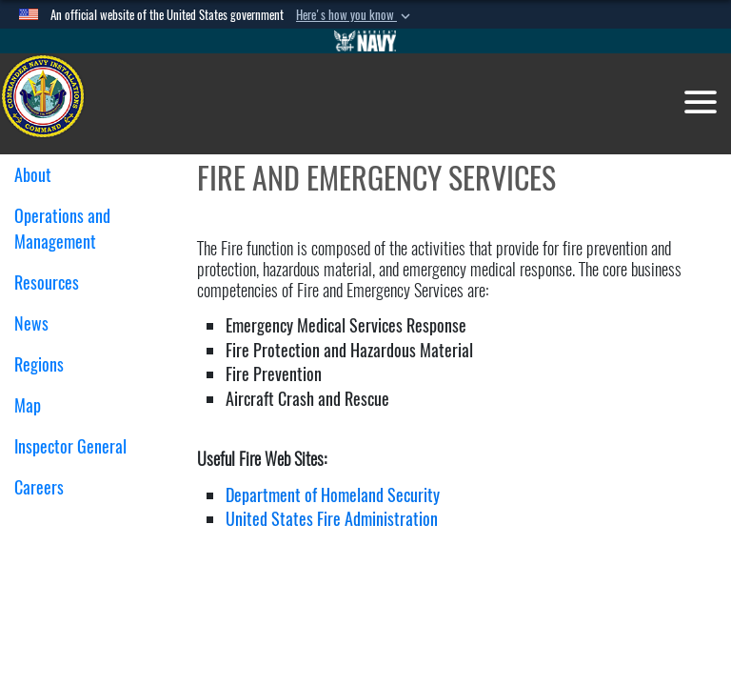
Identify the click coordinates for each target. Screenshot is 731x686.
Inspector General (70, 446)
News (31, 323)
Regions (46, 364)
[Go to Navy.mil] (365, 41)
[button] (355, 15)
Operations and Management (62, 228)
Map (27, 405)
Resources (53, 282)
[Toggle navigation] (700, 102)
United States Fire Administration (332, 519)
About (40, 175)
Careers (39, 487)
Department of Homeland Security (333, 495)
